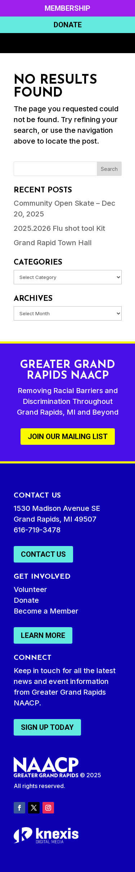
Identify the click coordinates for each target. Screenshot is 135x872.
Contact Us (43, 554)
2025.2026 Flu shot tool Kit (59, 228)
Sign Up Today (47, 727)
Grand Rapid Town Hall (53, 242)
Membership (67, 8)
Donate (68, 24)
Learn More (43, 635)
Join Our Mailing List (68, 436)
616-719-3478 (37, 530)
